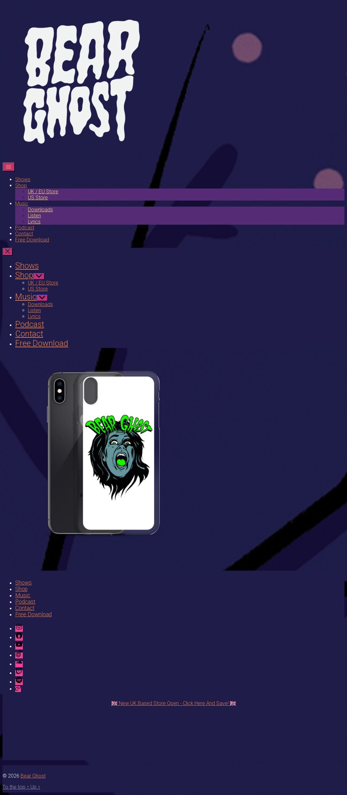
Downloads (40, 210)
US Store (38, 198)
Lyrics (34, 222)
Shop (21, 186)
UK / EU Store (43, 192)
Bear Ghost (33, 776)
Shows (22, 179)
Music (21, 204)
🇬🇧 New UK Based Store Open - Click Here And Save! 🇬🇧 (173, 703)
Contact (24, 234)
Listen (34, 216)
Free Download (32, 240)
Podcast (24, 228)
